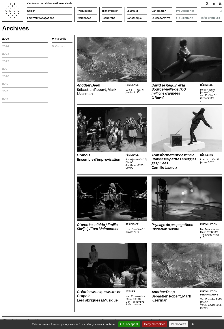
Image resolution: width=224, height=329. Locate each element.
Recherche (108, 18)
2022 (5, 61)
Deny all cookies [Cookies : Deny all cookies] (154, 324)
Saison (31, 10)
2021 (5, 68)
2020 (5, 76)
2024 (5, 46)
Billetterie (184, 18)
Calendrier (185, 10)
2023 (5, 53)
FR (213, 3)
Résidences (84, 18)
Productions (84, 10)
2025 (5, 38)
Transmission (110, 10)
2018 (5, 91)
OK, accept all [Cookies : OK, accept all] (129, 324)
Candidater (159, 10)
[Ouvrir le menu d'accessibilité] (208, 3)
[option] (220, 4)
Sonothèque (134, 18)
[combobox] (213, 4)
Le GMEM (132, 10)
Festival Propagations (40, 18)
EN (220, 3)
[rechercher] (211, 10)
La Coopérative (161, 18)
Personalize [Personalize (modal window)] (178, 324)
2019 (5, 83)
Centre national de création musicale (49, 3)
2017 (5, 98)
